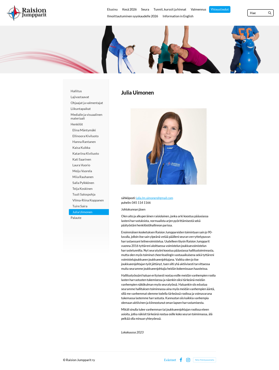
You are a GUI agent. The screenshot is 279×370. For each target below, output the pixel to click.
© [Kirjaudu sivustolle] (64, 360)
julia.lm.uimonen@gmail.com (154, 198)
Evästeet (170, 359)
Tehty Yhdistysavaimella (204, 360)
